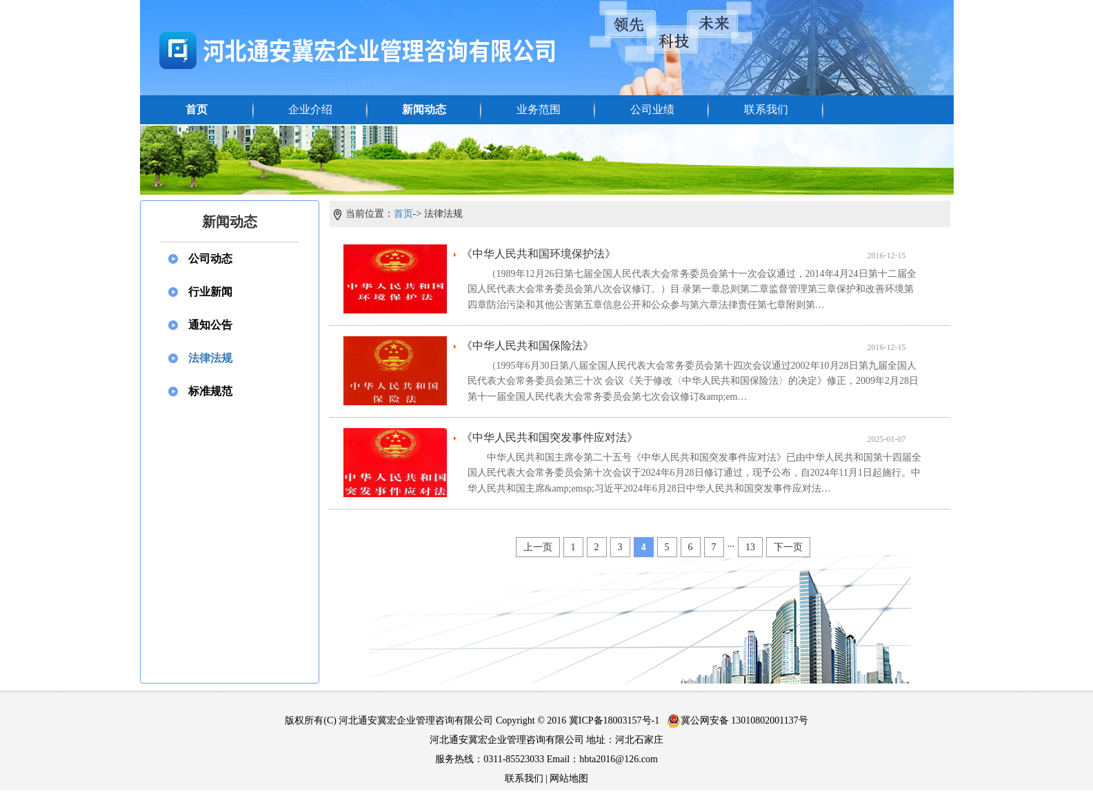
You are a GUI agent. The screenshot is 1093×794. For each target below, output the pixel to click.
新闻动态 (424, 109)
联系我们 (766, 109)
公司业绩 (652, 109)
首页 (196, 109)
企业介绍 (310, 109)
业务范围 (539, 109)
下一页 (788, 547)
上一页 (537, 547)
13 (750, 547)
